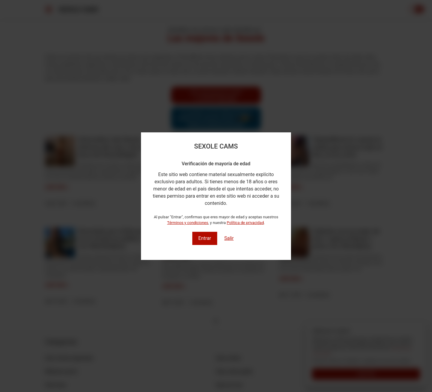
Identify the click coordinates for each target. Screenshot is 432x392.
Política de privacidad (245, 222)
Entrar (204, 238)
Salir (228, 238)
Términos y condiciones (187, 222)
